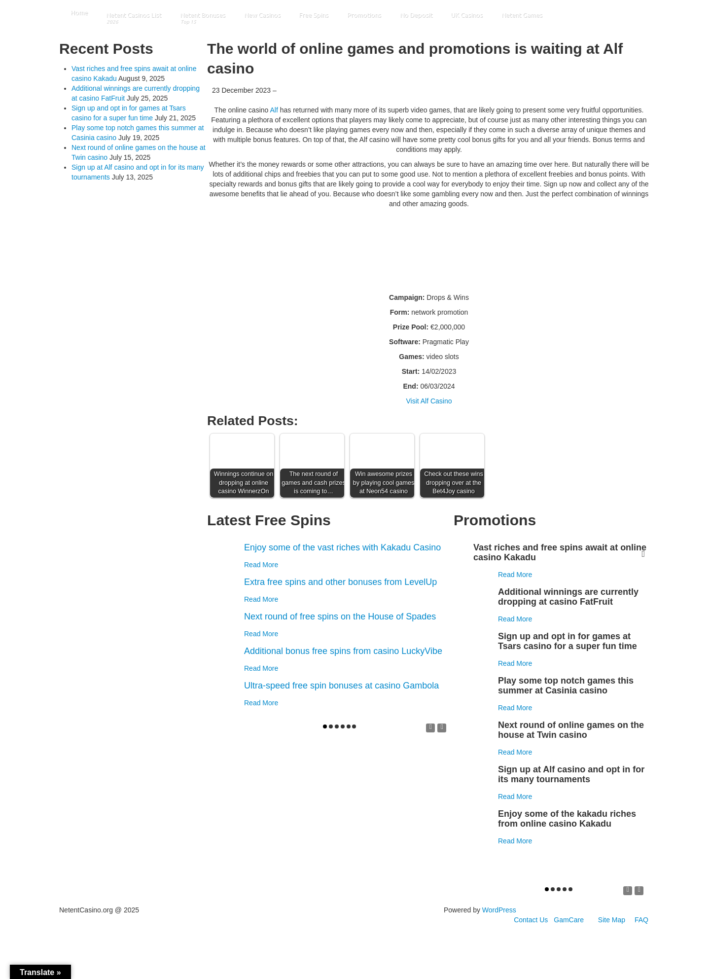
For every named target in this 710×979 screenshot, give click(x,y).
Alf (274, 110)
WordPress (499, 910)
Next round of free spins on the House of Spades (340, 616)
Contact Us (531, 920)
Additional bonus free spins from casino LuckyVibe (343, 651)
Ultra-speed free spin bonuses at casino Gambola (341, 685)
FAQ (641, 920)
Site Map (611, 920)
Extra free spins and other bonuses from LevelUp (340, 582)
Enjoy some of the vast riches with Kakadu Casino (342, 547)
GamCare (569, 920)
